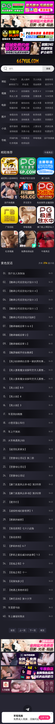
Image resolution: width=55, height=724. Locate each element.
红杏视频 (14, 143)
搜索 (48, 68)
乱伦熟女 (37, 107)
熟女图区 (37, 119)
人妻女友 (37, 126)
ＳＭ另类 (49, 96)
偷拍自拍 (25, 102)
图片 (3, 116)
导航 (3, 140)
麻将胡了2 (13, 84)
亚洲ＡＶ (14, 91)
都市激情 (14, 126)
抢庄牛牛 (49, 84)
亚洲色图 (25, 114)
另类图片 (49, 119)
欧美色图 (37, 114)
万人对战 (37, 79)
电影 (3, 105)
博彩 (3, 81)
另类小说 (25, 131)
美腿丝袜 (14, 119)
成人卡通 (37, 102)
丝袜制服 (25, 96)
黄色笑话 (37, 131)
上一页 (22, 630)
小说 (3, 128)
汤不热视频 (49, 138)
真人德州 (25, 79)
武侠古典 (49, 126)
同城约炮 (14, 138)
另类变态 (49, 107)
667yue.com (28, 61)
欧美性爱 (49, 102)
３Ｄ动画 (49, 91)
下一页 (33, 630)
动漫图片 (49, 114)
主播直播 (37, 96)
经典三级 (25, 107)
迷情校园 (14, 131)
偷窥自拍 (14, 114)
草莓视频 (37, 138)
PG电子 (13, 79)
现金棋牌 (37, 84)
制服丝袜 (14, 107)
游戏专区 (49, 79)
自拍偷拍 (25, 91)
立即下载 (44, 717)
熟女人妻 (14, 96)
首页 (13, 630)
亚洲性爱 (14, 102)
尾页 (42, 630)
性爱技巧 (49, 131)
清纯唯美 (25, 119)
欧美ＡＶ (37, 91)
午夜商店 (25, 138)
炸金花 (25, 84)
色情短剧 (25, 143)
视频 (3, 93)
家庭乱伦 (25, 126)
